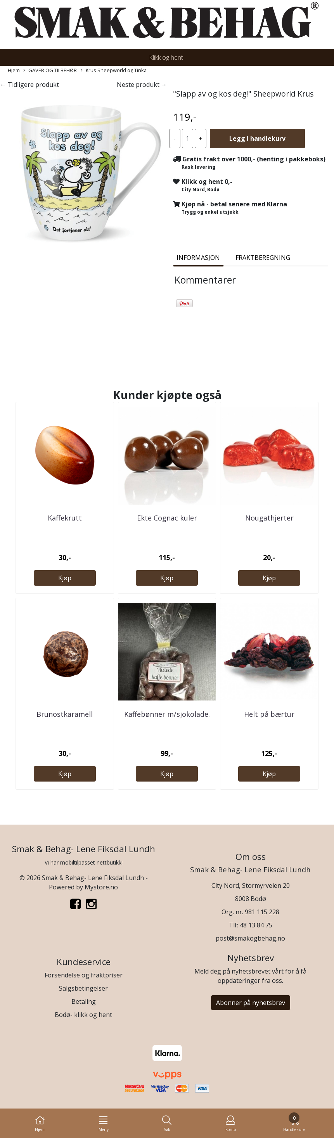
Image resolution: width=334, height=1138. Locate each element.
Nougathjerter (269, 517)
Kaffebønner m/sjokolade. (167, 714)
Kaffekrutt (65, 517)
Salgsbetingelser (83, 988)
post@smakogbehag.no (250, 938)
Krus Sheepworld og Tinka (114, 70)
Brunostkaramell (64, 714)
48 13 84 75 (256, 925)
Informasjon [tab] (198, 257)
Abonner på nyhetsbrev (250, 1002)
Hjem (14, 70)
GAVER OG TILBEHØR (50, 70)
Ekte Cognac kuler (167, 517)
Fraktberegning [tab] (262, 257)
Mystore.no (101, 887)
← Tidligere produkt (29, 84)
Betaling (83, 1001)
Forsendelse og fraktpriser (84, 975)
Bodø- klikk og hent (83, 1014)
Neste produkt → (142, 84)
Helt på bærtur (269, 714)
